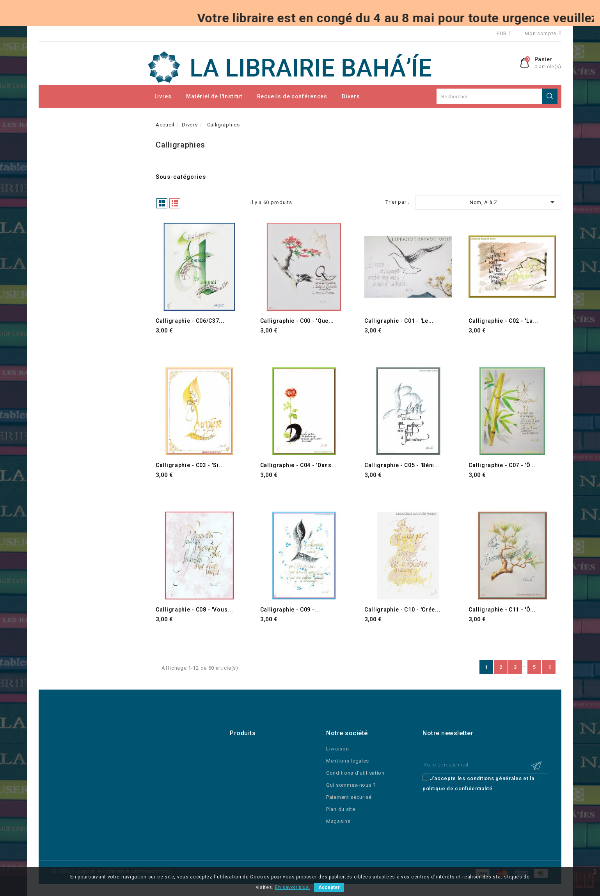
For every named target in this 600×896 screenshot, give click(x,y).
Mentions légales (347, 761)
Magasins (338, 821)
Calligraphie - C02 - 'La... (503, 321)
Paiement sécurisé (349, 797)
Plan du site (340, 809)
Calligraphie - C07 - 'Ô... (502, 465)
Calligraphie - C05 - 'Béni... (402, 465)
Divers (351, 96)
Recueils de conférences (292, 96)
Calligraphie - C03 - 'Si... (190, 465)
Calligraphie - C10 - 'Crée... (402, 609)
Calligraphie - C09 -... (290, 609)
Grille (162, 203)
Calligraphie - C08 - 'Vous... (194, 609)
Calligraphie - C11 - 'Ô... (502, 609)
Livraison (337, 749)
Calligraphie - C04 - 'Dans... (298, 465)
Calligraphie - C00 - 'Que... (297, 321)
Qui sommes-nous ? (351, 785)
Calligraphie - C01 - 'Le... (399, 321)
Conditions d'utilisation (355, 773)
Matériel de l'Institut (214, 96)
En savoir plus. (293, 887)
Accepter (329, 887)
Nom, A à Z (513, 202)
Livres (163, 96)
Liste (175, 203)
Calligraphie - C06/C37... (190, 321)
